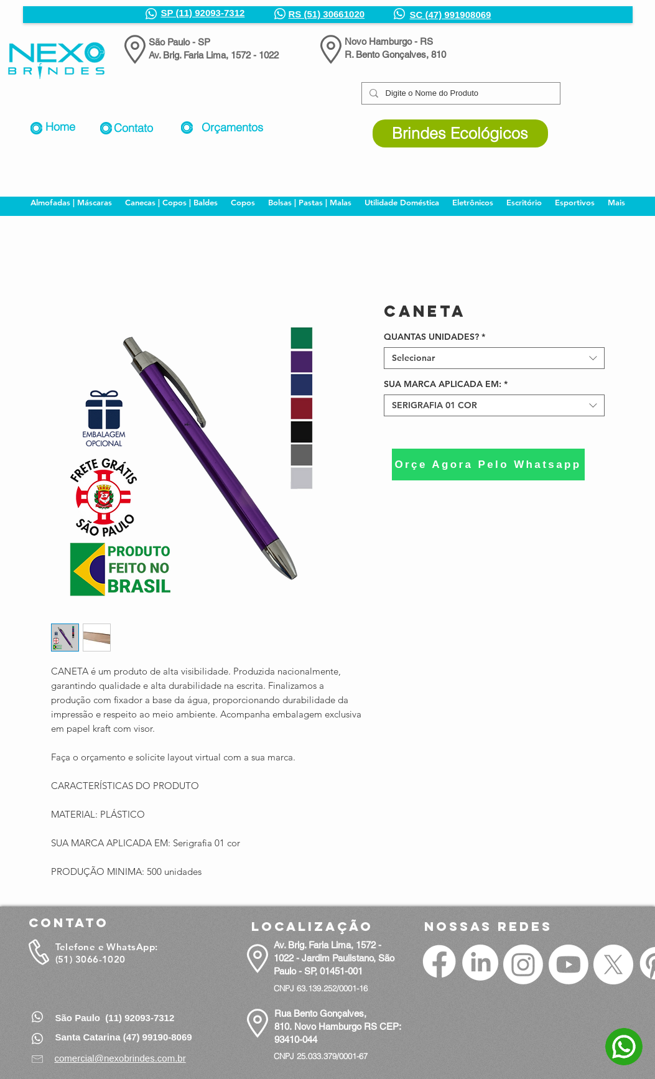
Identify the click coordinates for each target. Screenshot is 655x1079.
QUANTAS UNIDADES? (434, 337)
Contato (133, 128)
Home (60, 126)
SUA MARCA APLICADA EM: (446, 384)
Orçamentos (232, 127)
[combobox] (494, 358)
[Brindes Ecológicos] (460, 133)
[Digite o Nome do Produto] (460, 93)
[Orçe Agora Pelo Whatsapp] (488, 464)
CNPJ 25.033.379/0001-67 (321, 1056)
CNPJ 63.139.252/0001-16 (321, 988)
